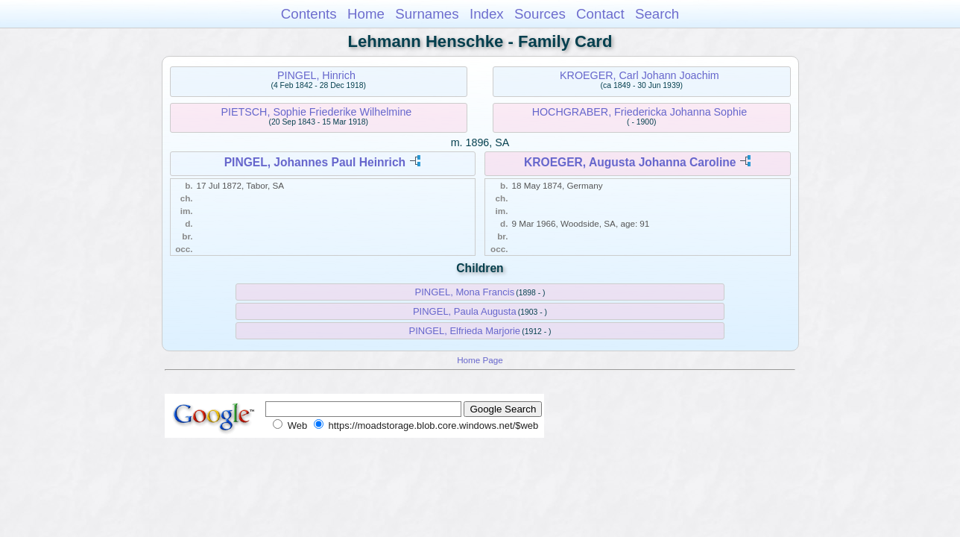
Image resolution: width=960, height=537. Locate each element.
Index (487, 14)
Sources (540, 14)
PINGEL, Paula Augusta (465, 311)
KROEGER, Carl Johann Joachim (639, 75)
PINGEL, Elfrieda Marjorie (465, 330)
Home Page (480, 360)
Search (657, 14)
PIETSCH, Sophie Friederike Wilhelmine (316, 112)
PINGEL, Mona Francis (464, 292)
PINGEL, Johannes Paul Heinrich (315, 162)
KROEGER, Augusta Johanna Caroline (630, 162)
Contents (309, 14)
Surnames (426, 14)
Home (366, 14)
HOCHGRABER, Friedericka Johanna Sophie (639, 112)
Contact (600, 14)
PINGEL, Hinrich (316, 75)
